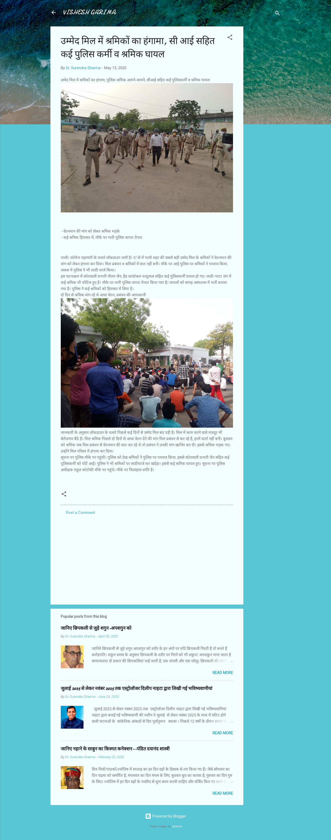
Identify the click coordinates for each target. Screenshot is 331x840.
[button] (230, 38)
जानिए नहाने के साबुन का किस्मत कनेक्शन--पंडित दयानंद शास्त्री (115, 749)
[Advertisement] (264, 104)
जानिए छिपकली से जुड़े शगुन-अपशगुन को (96, 628)
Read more (223, 672)
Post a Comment (80, 512)
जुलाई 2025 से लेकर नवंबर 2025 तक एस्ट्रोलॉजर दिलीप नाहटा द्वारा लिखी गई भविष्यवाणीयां (136, 688)
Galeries (177, 826)
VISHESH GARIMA (89, 12)
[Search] (277, 14)
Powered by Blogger (165, 816)
